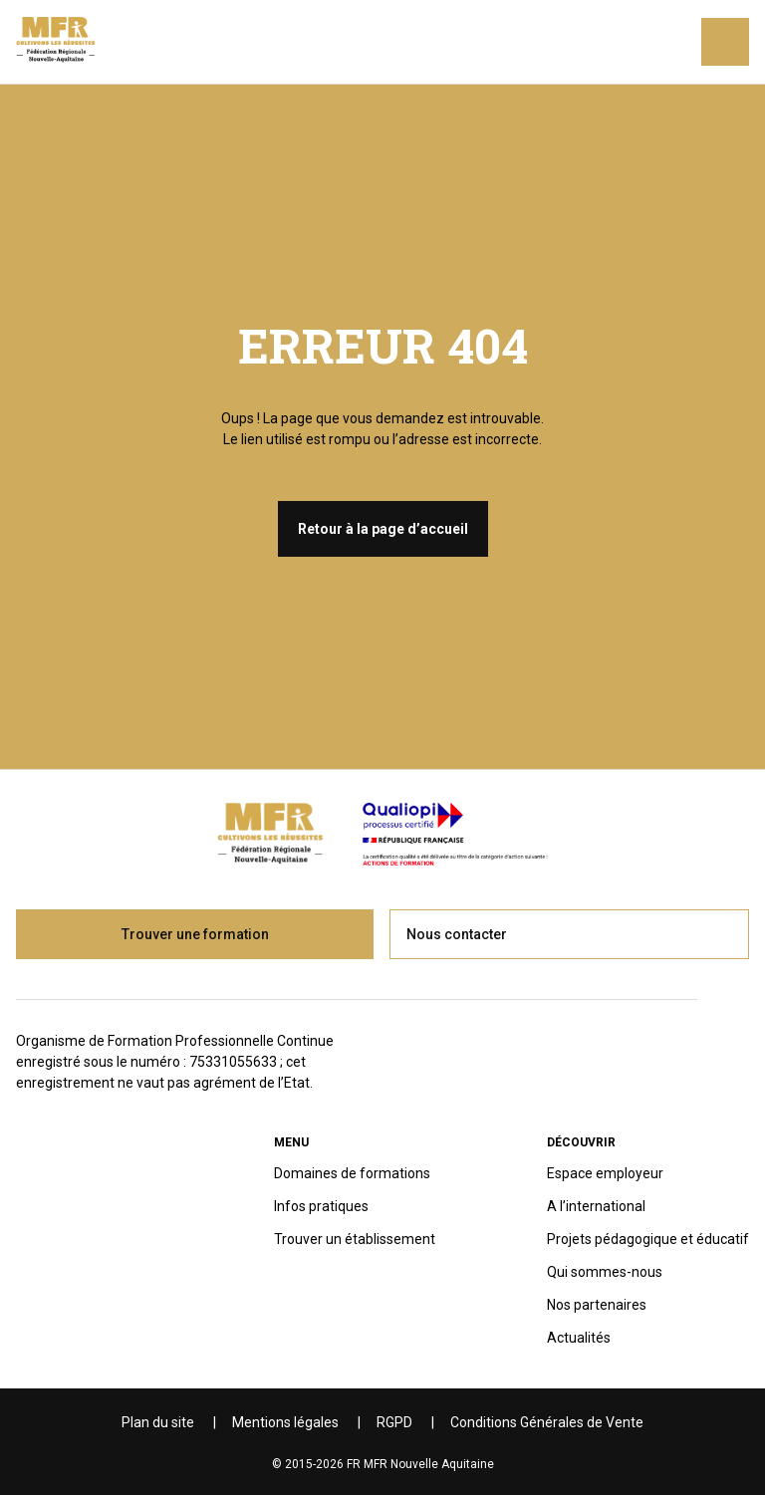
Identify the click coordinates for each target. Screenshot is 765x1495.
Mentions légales (285, 1422)
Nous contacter (456, 934)
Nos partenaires (596, 1305)
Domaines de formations (352, 1173)
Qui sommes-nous (604, 1272)
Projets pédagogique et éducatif (648, 1239)
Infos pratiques (321, 1206)
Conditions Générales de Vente (546, 1422)
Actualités (579, 1338)
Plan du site (158, 1422)
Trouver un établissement (354, 1239)
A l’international (596, 1206)
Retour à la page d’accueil (383, 529)
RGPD (394, 1422)
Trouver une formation (195, 934)
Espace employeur (605, 1173)
